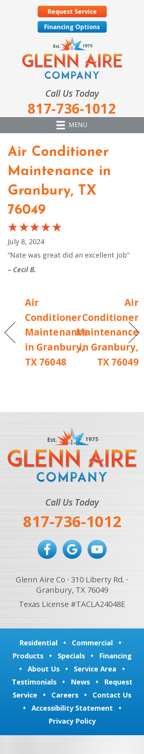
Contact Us (112, 694)
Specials (71, 655)
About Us (44, 668)
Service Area (95, 668)
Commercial (92, 642)
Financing (115, 655)
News (80, 681)
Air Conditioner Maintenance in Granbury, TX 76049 (107, 332)
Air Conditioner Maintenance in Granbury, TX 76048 (56, 332)
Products (27, 655)
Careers (64, 694)
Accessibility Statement (72, 708)
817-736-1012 (72, 521)
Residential (38, 642)
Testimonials (34, 681)
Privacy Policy (72, 721)
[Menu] (72, 125)
